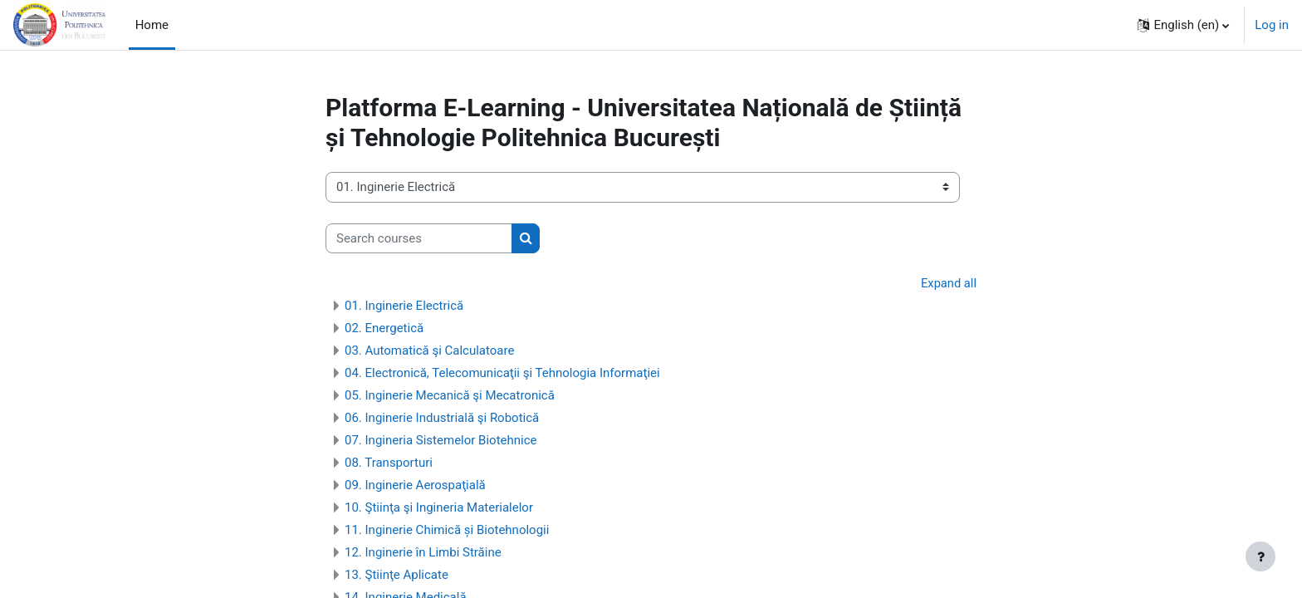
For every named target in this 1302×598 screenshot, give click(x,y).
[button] (1183, 25)
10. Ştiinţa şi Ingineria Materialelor (439, 508)
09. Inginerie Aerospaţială (415, 485)
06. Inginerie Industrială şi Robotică (442, 418)
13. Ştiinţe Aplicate (396, 575)
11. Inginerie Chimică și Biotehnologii (447, 530)
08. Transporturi (389, 463)
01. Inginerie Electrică (404, 306)
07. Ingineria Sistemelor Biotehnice (441, 441)
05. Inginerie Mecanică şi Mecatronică (450, 396)
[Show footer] (1260, 556)
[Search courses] (419, 238)
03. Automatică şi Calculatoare (429, 351)
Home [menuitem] (152, 24)
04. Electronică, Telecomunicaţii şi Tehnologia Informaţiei (502, 373)
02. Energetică (384, 328)
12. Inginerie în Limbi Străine (423, 553)
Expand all (948, 283)
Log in (1272, 24)
